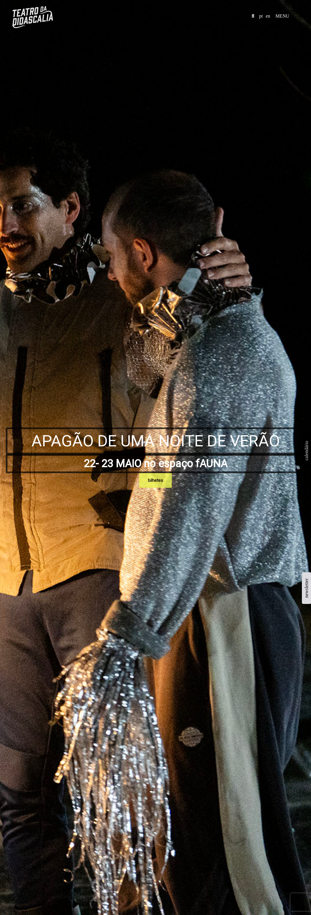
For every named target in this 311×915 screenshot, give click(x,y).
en (268, 15)
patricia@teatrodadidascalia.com (240, 668)
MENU (282, 15)
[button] (253, 16)
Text (66, 604)
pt (261, 15)
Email (112, 580)
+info (174, 393)
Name (67, 580)
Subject (158, 580)
